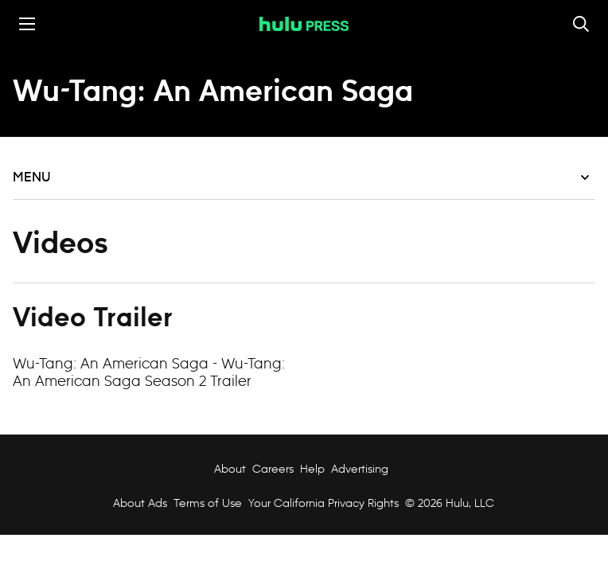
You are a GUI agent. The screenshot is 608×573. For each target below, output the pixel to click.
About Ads (138, 503)
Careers (273, 469)
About (230, 469)
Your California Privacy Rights (323, 503)
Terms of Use (207, 503)
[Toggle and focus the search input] (581, 24)
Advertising (359, 469)
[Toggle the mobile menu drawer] (27, 24)
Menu (301, 177)
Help (312, 469)
